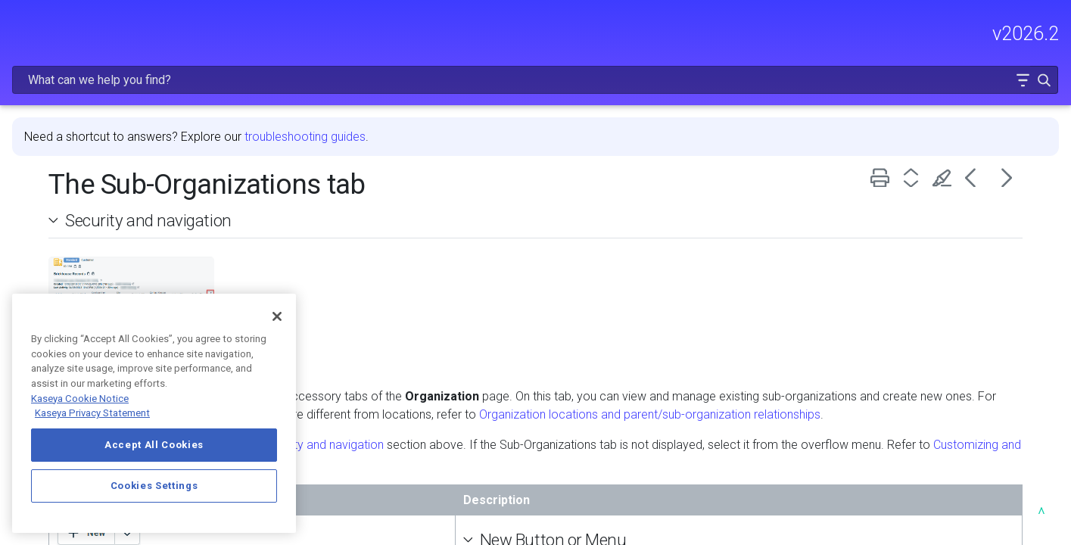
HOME (28, 96)
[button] (1011, 33)
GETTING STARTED (113, 193)
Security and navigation (362, 181)
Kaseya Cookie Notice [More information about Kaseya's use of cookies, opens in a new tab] (80, 398)
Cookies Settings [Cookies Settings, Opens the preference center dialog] (154, 485)
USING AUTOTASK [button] (113, 256)
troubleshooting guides (519, 97)
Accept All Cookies (154, 444)
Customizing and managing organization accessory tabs (544, 441)
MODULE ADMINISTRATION (113, 225)
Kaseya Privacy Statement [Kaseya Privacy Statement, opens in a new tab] (92, 413)
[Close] (277, 316)
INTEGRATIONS (113, 288)
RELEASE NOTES (57, 128)
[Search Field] (832, 33)
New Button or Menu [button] (672, 518)
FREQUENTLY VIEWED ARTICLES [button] (113, 160)
